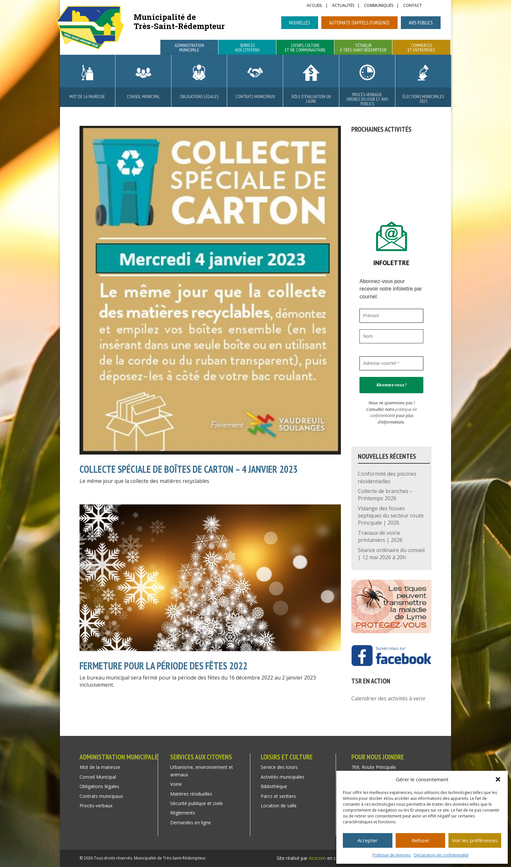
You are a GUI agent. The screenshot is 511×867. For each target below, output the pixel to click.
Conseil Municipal (143, 96)
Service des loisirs (279, 767)
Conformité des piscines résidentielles (387, 477)
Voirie (176, 784)
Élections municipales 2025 (423, 99)
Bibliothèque (274, 786)
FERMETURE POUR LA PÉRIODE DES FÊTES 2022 (163, 665)
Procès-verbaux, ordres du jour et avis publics (367, 99)
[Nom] (391, 336)
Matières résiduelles (191, 794)
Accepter (368, 840)
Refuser (421, 840)
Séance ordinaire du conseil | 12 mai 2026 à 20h (391, 553)
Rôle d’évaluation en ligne (311, 99)
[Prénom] (391, 316)
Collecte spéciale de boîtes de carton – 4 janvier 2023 (189, 469)
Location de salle (279, 805)
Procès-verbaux (96, 805)
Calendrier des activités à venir (388, 698)
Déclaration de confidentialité (441, 855)
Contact (412, 6)
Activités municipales (282, 777)
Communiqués (378, 6)
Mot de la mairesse (87, 96)
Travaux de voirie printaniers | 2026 (380, 536)
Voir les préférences (475, 840)
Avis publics (421, 22)
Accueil (314, 6)
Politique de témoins (391, 855)
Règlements (182, 813)
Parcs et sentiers (278, 796)
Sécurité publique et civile (196, 803)
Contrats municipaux (255, 96)
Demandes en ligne (190, 822)
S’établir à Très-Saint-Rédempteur (363, 48)
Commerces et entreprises (421, 48)
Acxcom (317, 858)
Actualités (343, 6)
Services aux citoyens (247, 48)
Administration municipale (189, 48)
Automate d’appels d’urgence (359, 22)
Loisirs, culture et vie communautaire (305, 48)
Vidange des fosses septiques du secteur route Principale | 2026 (391, 516)
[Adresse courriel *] (391, 363)
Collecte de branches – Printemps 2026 (385, 494)
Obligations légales (199, 96)
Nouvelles (299, 22)
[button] (498, 779)
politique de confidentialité (393, 412)
